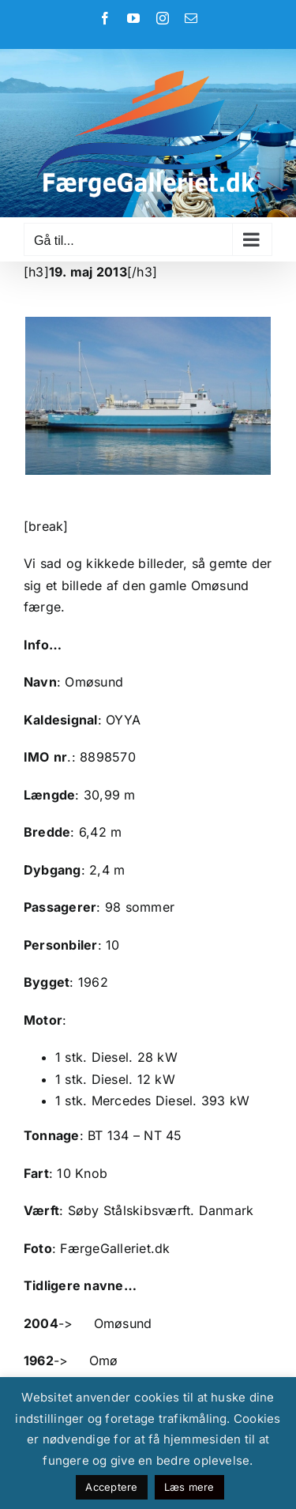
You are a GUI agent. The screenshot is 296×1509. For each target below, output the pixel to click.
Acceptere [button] (111, 1487)
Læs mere (189, 1487)
